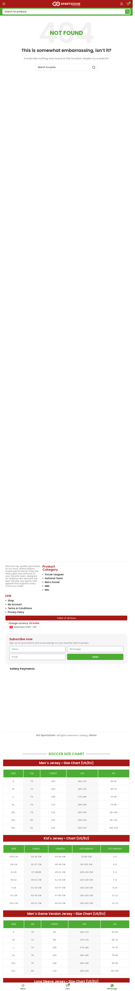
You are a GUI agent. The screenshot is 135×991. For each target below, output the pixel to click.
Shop (11, 600)
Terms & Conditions (20, 608)
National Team (54, 578)
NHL (47, 590)
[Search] (66, 12)
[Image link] (23, 537)
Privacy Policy (16, 612)
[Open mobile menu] (4, 4)
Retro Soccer (52, 582)
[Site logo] (66, 3)
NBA (47, 586)
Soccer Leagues (54, 574)
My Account (15, 604)
